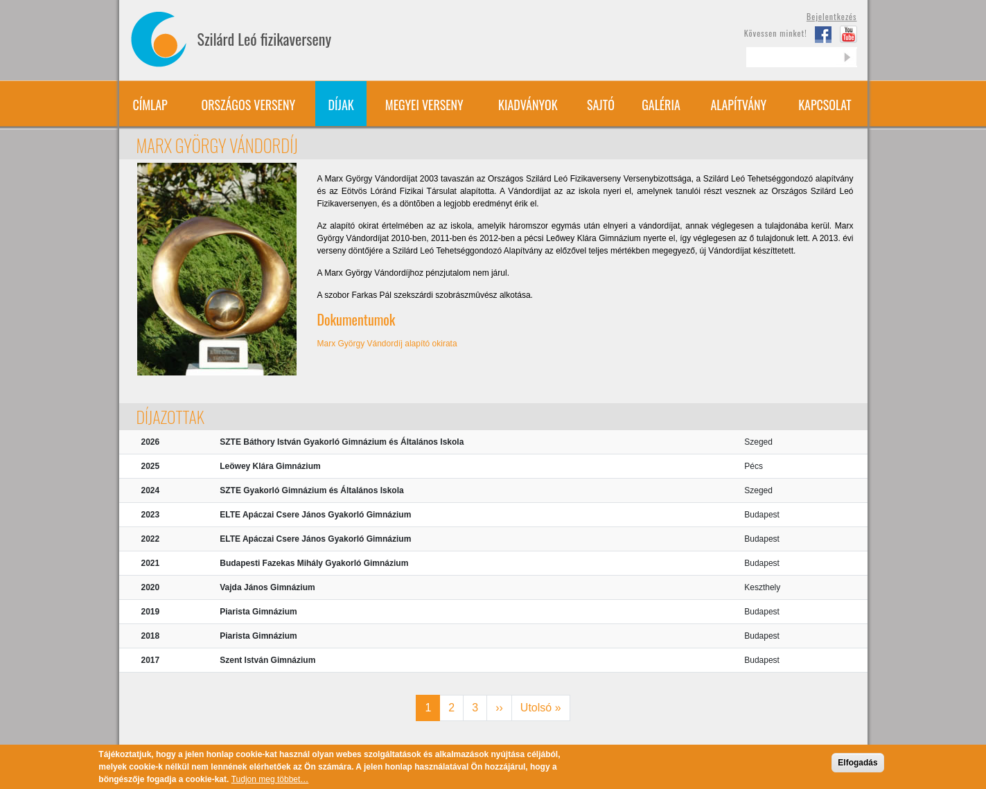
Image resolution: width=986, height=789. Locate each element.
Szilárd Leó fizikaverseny (264, 39)
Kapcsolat (825, 105)
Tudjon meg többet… (270, 783)
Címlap (149, 105)
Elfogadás (857, 766)
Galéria (661, 105)
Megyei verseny (424, 105)
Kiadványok (528, 105)
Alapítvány (738, 105)
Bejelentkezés (832, 16)
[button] (217, 269)
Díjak (341, 105)
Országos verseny (249, 105)
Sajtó (601, 105)
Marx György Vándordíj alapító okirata (387, 343)
